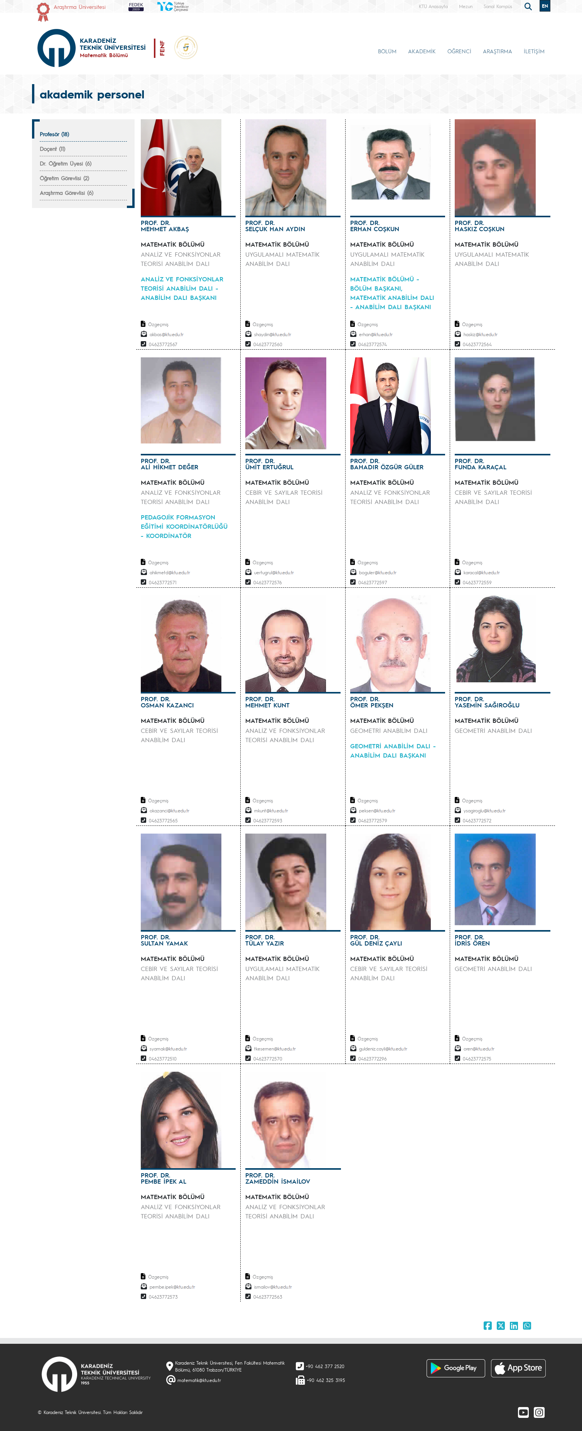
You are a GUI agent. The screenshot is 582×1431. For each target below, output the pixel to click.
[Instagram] (539, 1412)
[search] (529, 6)
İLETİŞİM (534, 50)
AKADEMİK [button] (422, 50)
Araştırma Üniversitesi (80, 6)
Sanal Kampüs (498, 6)
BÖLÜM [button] (387, 50)
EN (545, 6)
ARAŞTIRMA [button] (497, 50)
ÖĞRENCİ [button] (459, 50)
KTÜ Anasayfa (433, 6)
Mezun (465, 6)
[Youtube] (523, 1412)
